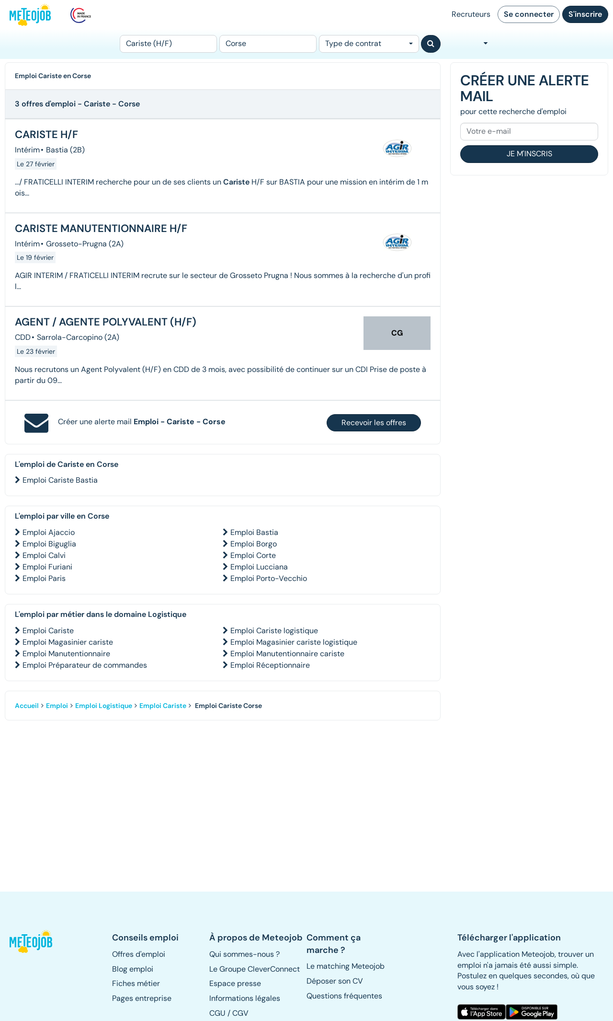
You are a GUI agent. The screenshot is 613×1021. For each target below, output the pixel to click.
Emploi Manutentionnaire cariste (287, 654)
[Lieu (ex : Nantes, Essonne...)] (268, 44)
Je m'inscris (529, 154)
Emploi (57, 705)
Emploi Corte (253, 555)
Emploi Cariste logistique (274, 631)
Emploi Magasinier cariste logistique (293, 642)
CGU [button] (217, 1013)
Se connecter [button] (529, 14)
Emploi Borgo (253, 544)
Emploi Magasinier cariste (68, 642)
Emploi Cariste (48, 631)
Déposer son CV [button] (334, 981)
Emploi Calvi (44, 555)
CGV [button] (240, 1013)
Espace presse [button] (235, 983)
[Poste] (168, 44)
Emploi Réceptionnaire (270, 665)
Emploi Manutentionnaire (66, 654)
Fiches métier (136, 983)
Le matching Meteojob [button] (345, 966)
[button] (32, 941)
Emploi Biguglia (49, 544)
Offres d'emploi (138, 954)
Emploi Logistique (103, 705)
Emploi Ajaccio (49, 532)
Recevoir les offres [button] (373, 423)
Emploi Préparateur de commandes (85, 665)
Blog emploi (132, 969)
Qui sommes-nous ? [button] (244, 954)
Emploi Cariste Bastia (60, 480)
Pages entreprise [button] (141, 998)
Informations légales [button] (244, 998)
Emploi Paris (44, 578)
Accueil (27, 705)
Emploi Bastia (254, 532)
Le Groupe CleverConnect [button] (254, 969)
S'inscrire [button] (585, 14)
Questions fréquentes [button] (344, 996)
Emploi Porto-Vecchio (268, 578)
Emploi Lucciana (259, 567)
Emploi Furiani (47, 567)
